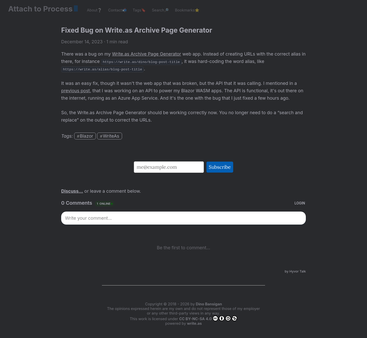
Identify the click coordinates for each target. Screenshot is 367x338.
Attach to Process (43, 8)
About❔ (94, 10)
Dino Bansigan (209, 304)
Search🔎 (160, 10)
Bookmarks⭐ (187, 10)
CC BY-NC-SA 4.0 (208, 318)
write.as (194, 323)
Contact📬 (117, 10)
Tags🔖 (139, 10)
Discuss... (72, 191)
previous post (75, 90)
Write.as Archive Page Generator (146, 54)
